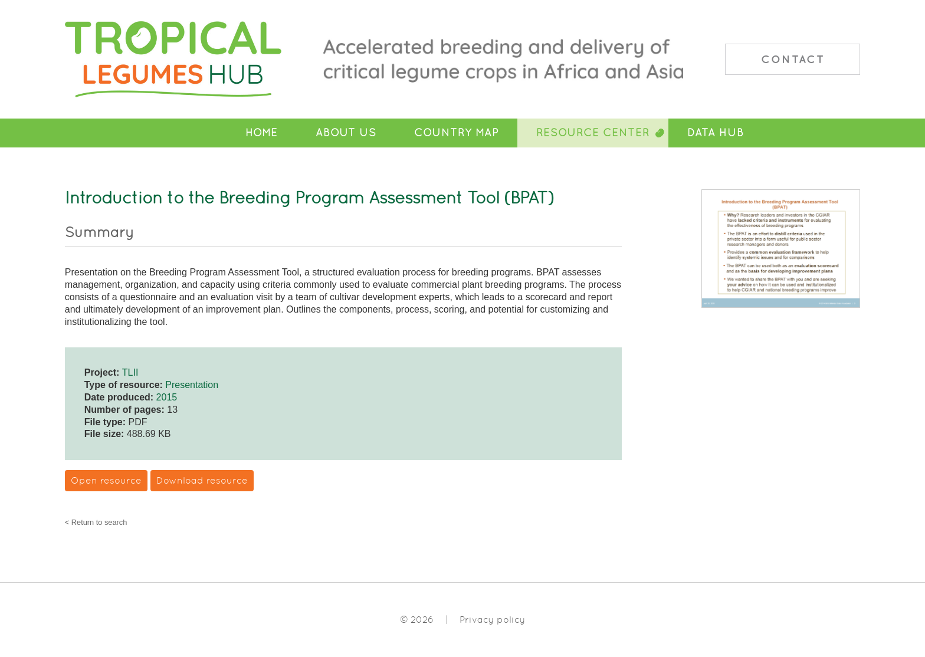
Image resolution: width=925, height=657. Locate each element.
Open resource (106, 480)
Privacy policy (492, 619)
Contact (793, 58)
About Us (346, 133)
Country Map (456, 133)
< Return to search (96, 523)
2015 (167, 397)
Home (261, 133)
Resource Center (593, 133)
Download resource (202, 480)
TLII (130, 372)
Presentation (191, 385)
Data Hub (715, 133)
